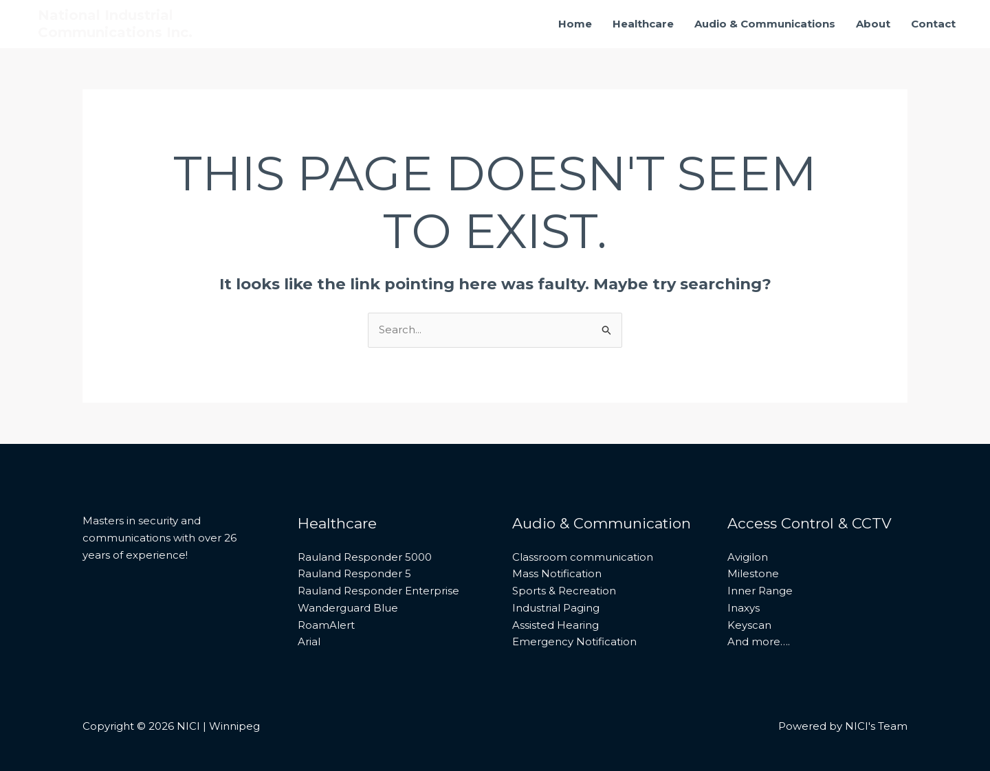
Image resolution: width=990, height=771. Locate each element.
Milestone (753, 573)
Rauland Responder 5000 (365, 556)
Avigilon (747, 556)
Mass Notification (557, 573)
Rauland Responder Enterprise (378, 590)
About (873, 23)
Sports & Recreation (564, 590)
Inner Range (760, 590)
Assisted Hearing (555, 625)
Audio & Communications (764, 23)
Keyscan (749, 625)
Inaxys (743, 607)
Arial (309, 641)
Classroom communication (582, 556)
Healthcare (643, 23)
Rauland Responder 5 (354, 573)
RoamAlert (326, 625)
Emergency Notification (574, 641)
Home (575, 23)
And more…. (758, 641)
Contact (933, 23)
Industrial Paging (556, 607)
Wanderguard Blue (348, 607)
